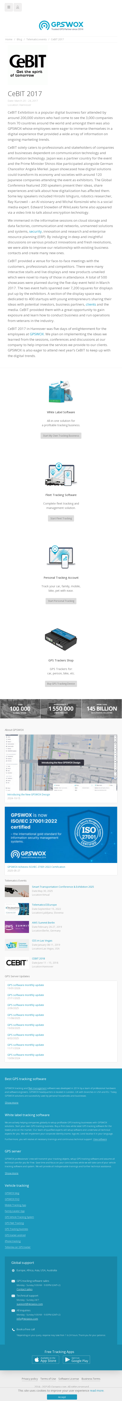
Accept (62, 1397)
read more (97, 1390)
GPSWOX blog (12, 1193)
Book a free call (26, 1329)
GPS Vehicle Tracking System (19, 1217)
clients (91, 304)
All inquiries (38, 1315)
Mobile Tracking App (15, 1205)
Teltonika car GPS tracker (18, 1247)
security (35, 231)
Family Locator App (15, 1211)
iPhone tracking (13, 1241)
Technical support (30, 1300)
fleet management (37, 1088)
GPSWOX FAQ (12, 1199)
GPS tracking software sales (38, 1286)
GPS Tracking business (16, 1229)
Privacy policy (30, 1379)
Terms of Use (48, 1379)
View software (100, 1139)
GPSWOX (37, 334)
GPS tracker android (15, 1235)
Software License (68, 1379)
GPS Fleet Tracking (14, 1223)
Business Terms (91, 1379)
